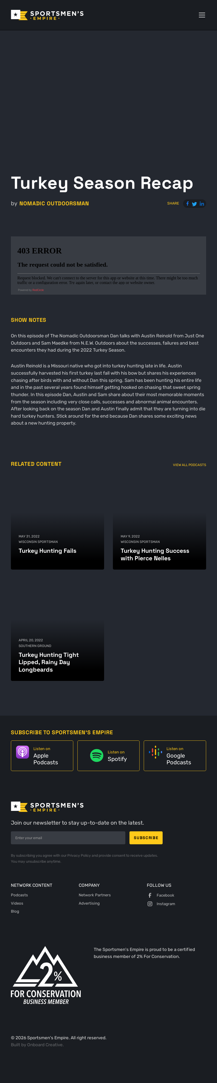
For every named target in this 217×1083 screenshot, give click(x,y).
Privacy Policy (79, 855)
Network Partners (95, 895)
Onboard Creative (45, 1044)
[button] (201, 15)
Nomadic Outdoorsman (54, 203)
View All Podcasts (189, 465)
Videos (17, 903)
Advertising (89, 903)
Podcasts (19, 895)
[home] (47, 15)
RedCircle (38, 290)
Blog (15, 911)
